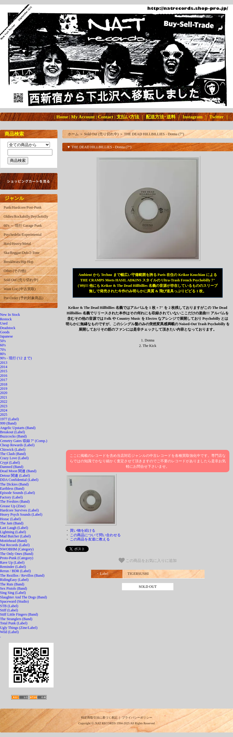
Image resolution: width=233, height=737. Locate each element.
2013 (3, 362)
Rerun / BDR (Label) (15, 571)
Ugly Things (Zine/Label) (19, 628)
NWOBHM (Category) (17, 549)
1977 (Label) (9, 419)
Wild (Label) (9, 632)
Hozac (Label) (10, 519)
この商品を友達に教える (90, 539)
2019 (3, 388)
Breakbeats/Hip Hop (18, 262)
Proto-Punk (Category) (16, 558)
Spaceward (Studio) (14, 601)
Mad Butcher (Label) (15, 536)
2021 (3, 397)
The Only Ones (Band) (16, 554)
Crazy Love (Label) (14, 458)
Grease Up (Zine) (12, 506)
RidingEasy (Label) (14, 580)
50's (3, 341)
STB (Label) (9, 606)
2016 (3, 375)
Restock (6, 319)
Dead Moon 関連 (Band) (18, 471)
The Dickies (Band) (14, 484)
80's (3, 354)
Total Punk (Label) (13, 623)
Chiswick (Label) (12, 449)
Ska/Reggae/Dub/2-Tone (21, 253)
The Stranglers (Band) (16, 619)
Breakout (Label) (12, 432)
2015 (3, 371)
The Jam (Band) (11, 523)
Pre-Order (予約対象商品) (23, 298)
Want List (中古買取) (20, 289)
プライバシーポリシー (137, 717)
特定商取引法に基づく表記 (99, 717)
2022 (3, 401)
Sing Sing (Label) (13, 593)
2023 (3, 406)
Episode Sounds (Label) (17, 493)
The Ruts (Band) (12, 584)
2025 (3, 414)
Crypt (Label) (10, 462)
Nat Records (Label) (15, 545)
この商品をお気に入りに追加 (148, 560)
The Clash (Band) (13, 454)
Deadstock (7, 328)
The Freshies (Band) (15, 501)
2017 (3, 380)
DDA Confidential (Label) (19, 480)
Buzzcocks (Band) (13, 436)
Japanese (6, 336)
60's (3, 345)
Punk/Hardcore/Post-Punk (22, 207)
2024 (3, 410)
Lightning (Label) (13, 532)
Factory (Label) (11, 497)
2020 (3, 393)
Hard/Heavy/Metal (17, 244)
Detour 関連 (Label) (15, 475)
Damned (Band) (11, 467)
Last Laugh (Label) (14, 528)
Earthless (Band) (12, 488)
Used (4, 323)
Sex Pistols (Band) (13, 588)
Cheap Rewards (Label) (17, 445)
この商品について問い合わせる (95, 535)
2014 (3, 367)
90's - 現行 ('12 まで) (16, 358)
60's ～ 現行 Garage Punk (23, 225)
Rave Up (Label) (12, 562)
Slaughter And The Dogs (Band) (23, 597)
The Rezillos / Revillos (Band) (22, 575)
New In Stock (10, 314)
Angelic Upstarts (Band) (17, 428)
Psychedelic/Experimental (22, 234)
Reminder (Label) (13, 567)
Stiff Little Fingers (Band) (19, 614)
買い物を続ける (82, 530)
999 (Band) (8, 423)
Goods (4, 332)
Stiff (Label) (9, 610)
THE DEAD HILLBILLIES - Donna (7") (154, 134)
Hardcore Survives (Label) (19, 510)
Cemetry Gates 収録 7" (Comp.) (23, 441)
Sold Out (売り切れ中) (21, 280)
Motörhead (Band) (13, 541)
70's (3, 350)
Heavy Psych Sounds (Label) (21, 514)
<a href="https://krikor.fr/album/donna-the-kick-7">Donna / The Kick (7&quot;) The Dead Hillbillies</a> (147, 399)
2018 (3, 384)
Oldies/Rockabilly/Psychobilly (26, 216)
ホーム (73, 134)
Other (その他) (15, 271)
